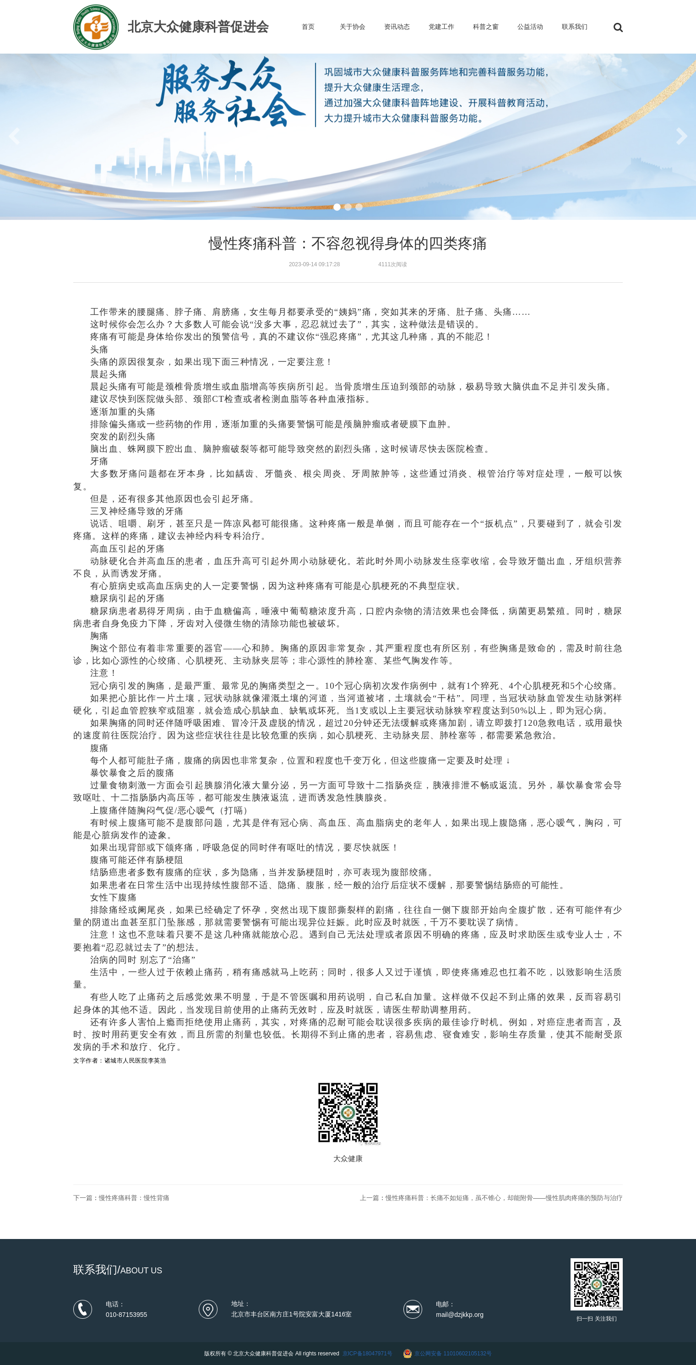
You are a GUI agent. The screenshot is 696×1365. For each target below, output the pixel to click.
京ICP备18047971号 (367, 1353)
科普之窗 (486, 26)
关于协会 (352, 26)
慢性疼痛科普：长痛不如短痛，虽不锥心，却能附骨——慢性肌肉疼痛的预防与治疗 (504, 1197)
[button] (337, 207)
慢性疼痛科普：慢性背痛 (134, 1197)
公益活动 (530, 26)
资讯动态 (397, 26)
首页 (308, 26)
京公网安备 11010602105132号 (453, 1353)
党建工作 (441, 26)
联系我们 (574, 26)
